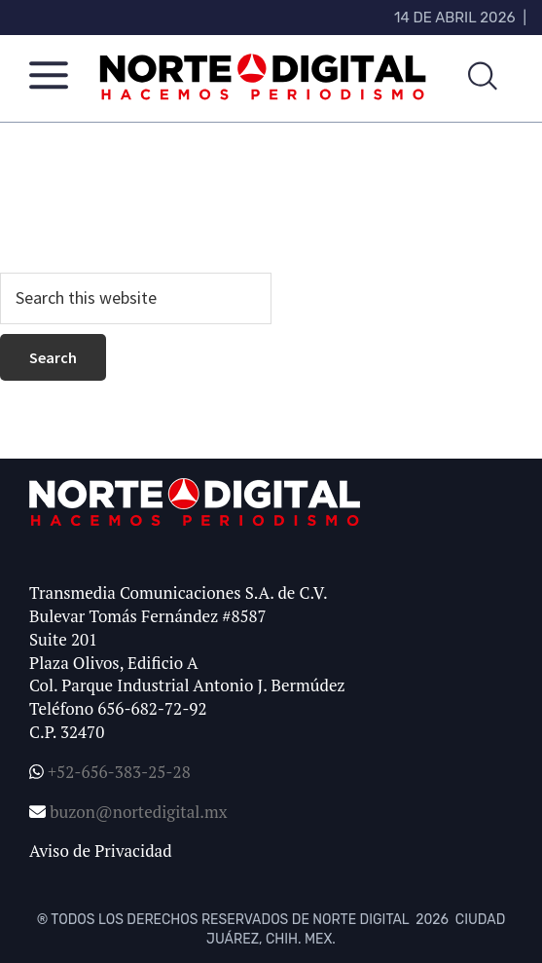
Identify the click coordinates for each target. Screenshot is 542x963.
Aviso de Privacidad (100, 850)
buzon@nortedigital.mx (138, 811)
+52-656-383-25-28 (117, 771)
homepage (123, 221)
